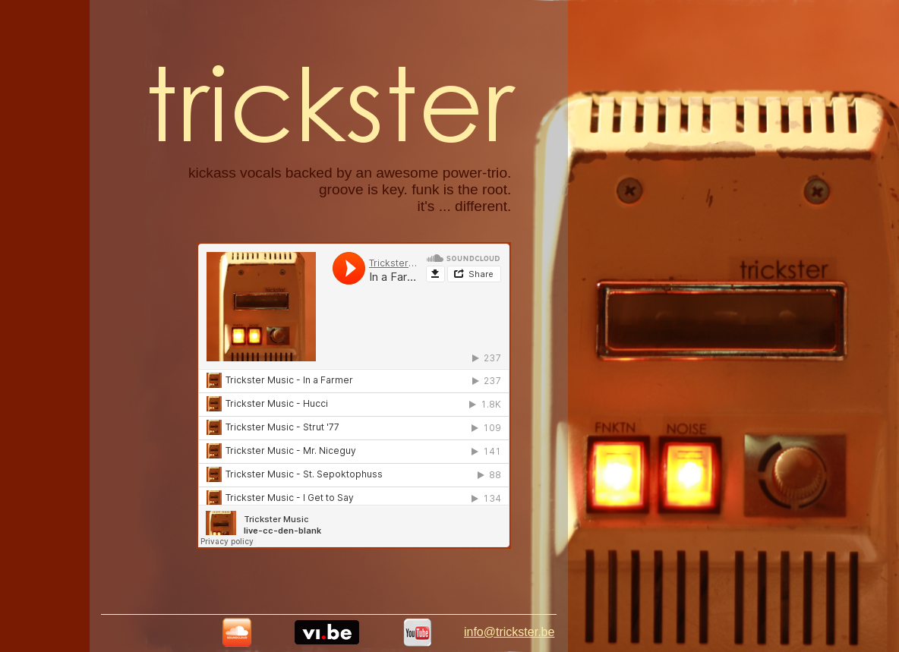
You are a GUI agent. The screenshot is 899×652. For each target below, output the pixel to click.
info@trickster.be (509, 631)
